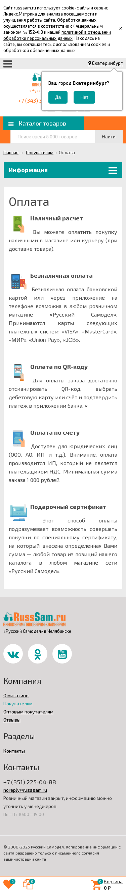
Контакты (14, 751)
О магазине (16, 695)
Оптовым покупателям (28, 711)
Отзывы (11, 720)
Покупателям (18, 703)
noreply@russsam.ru (25, 790)
